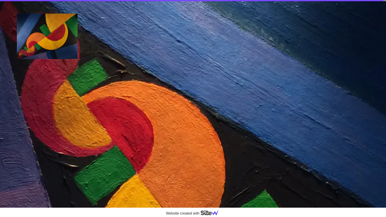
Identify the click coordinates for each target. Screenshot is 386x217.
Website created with (194, 213)
